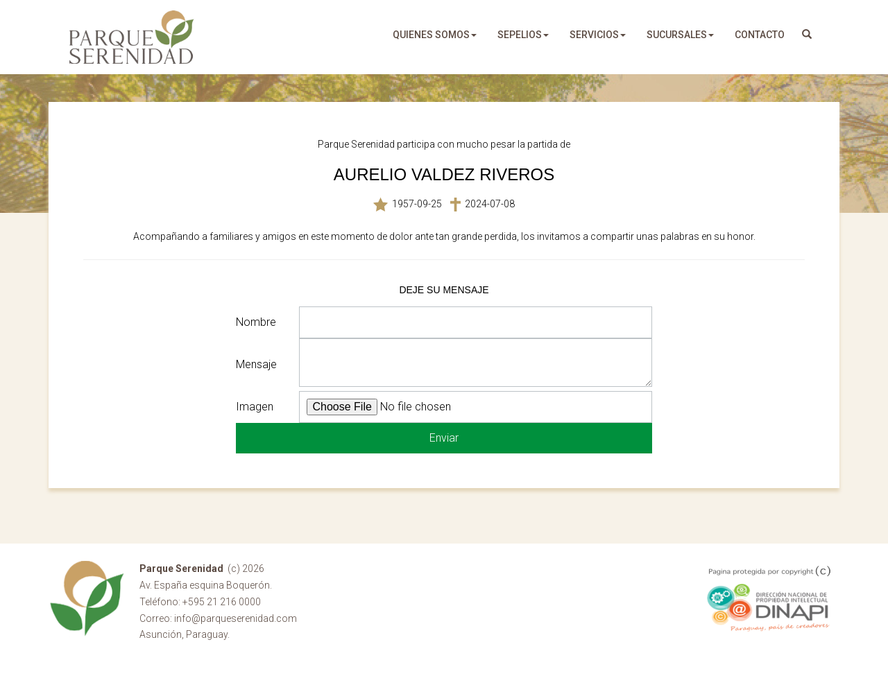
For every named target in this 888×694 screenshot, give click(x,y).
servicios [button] (598, 34)
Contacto (760, 34)
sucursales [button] (680, 34)
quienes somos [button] (435, 34)
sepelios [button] (523, 34)
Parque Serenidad (131, 37)
